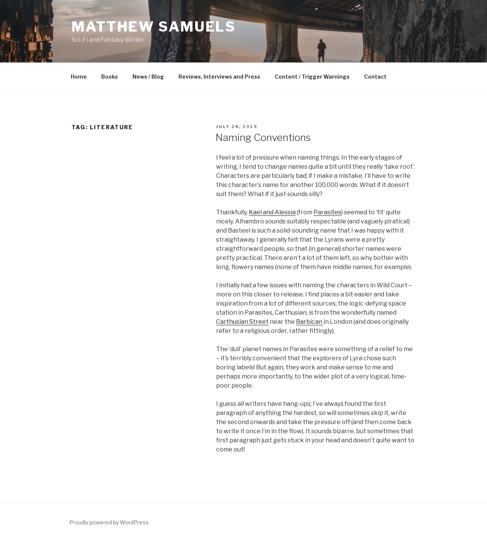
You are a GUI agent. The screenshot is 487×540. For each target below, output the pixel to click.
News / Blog (148, 76)
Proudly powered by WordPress (109, 522)
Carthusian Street (242, 321)
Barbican (309, 321)
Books (109, 76)
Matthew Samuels (154, 26)
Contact (375, 76)
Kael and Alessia (272, 212)
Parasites (327, 212)
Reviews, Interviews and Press (219, 76)
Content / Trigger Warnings (312, 76)
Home (79, 76)
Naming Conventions (263, 137)
